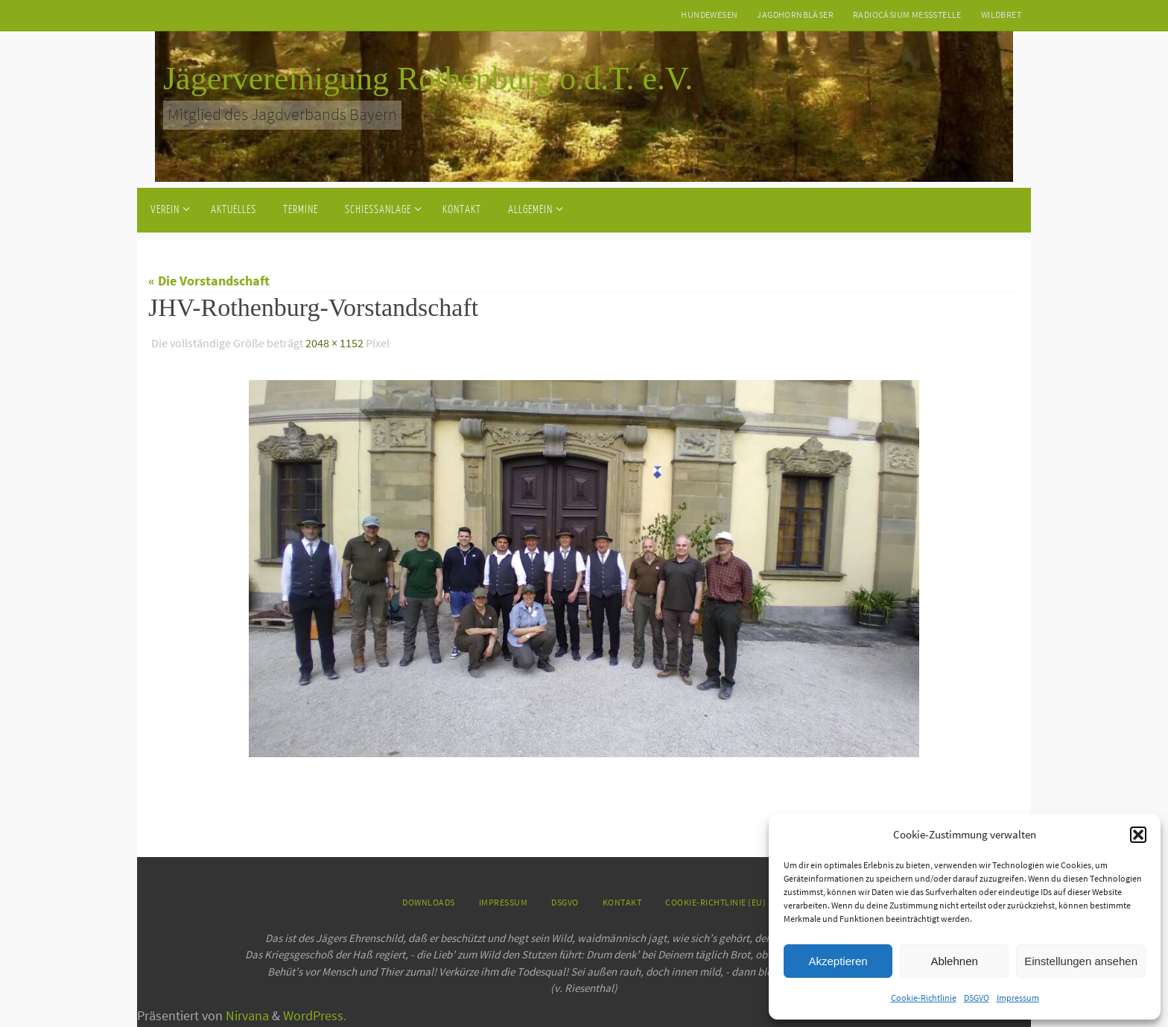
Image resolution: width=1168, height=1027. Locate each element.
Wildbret (1001, 14)
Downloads (428, 902)
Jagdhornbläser (795, 14)
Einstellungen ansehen (1080, 961)
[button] (1138, 834)
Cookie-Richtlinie (923, 997)
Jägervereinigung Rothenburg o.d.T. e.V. (428, 78)
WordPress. (314, 1015)
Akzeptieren (837, 961)
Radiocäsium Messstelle (907, 14)
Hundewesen (709, 14)
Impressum (1018, 997)
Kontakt (622, 902)
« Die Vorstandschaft (209, 280)
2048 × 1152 (334, 342)
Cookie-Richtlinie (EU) (715, 902)
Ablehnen (953, 961)
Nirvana (247, 1015)
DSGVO (976, 997)
